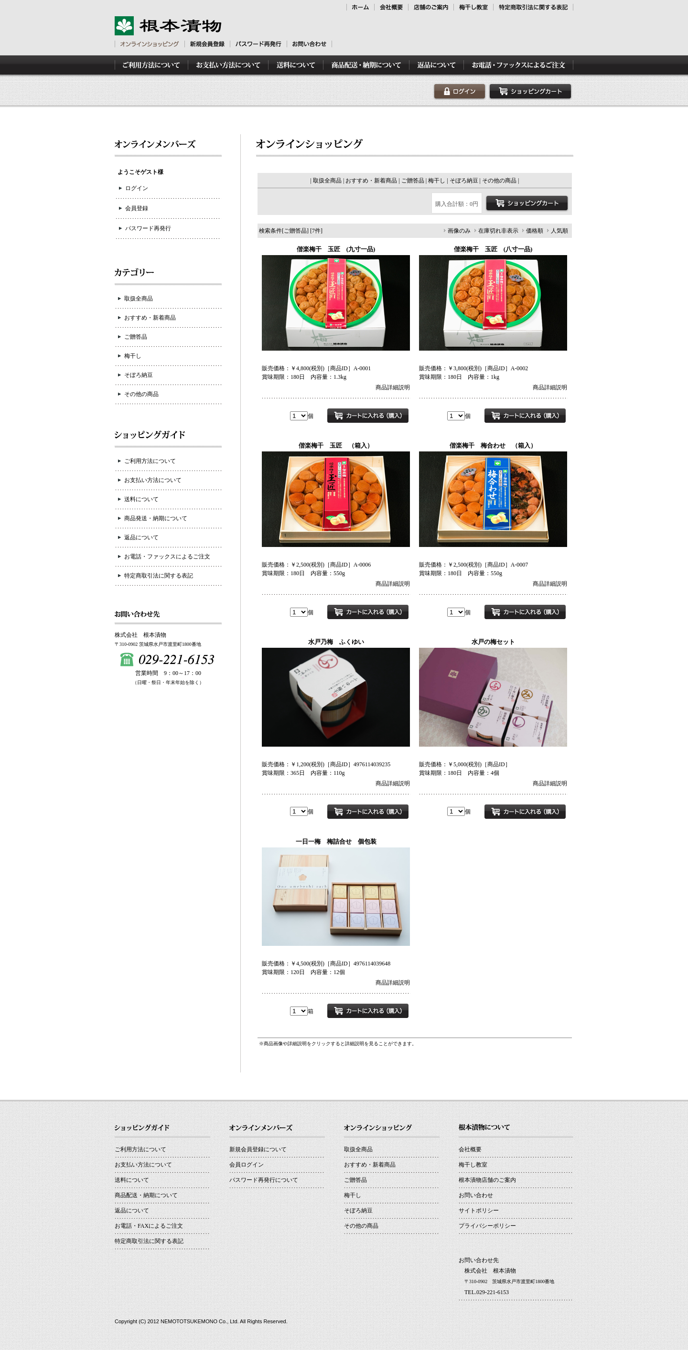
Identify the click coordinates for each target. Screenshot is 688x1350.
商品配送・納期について (146, 1195)
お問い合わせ (476, 1195)
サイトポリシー (479, 1210)
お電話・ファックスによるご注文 (167, 556)
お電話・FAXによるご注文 (149, 1225)
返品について (141, 537)
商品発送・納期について (155, 518)
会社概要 (470, 1149)
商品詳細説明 (393, 387)
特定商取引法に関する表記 (158, 575)
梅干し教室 (473, 1164)
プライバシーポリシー (487, 1225)
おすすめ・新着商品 (150, 317)
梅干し (132, 356)
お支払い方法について (153, 480)
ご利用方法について (150, 461)
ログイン (136, 188)
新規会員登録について (258, 1149)
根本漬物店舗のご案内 (487, 1180)
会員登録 (136, 208)
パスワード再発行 (148, 228)
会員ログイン (246, 1164)
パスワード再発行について (263, 1180)
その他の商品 (141, 394)
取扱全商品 (138, 298)
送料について (141, 499)
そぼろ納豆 (138, 375)
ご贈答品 (135, 336)
